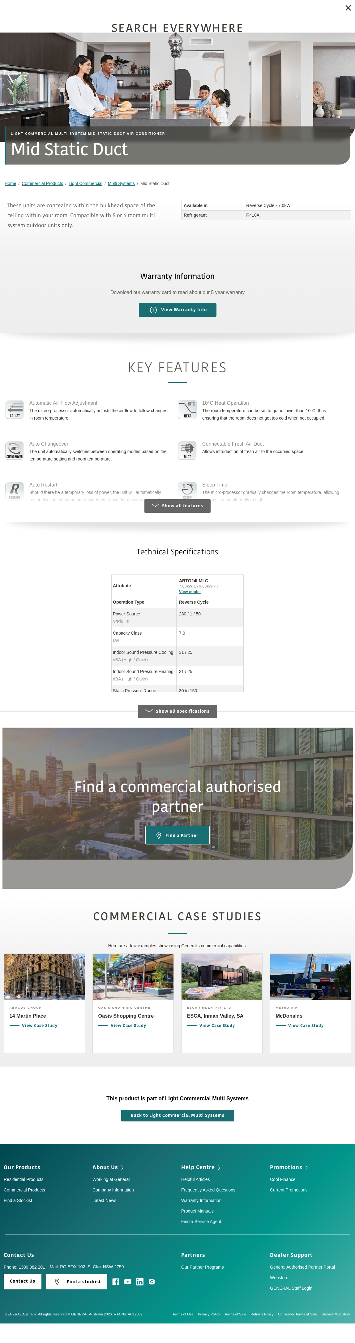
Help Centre (201, 1187)
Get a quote (316, 9)
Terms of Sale (238, 1334)
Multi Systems (121, 183)
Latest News (104, 1220)
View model (190, 592)
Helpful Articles (195, 1199)
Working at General (111, 1199)
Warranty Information (201, 1220)
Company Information (113, 1210)
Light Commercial (85, 183)
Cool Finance (283, 1199)
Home (10, 183)
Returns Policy (264, 1334)
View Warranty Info (178, 310)
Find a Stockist (264, 9)
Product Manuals (197, 1231)
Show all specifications (177, 731)
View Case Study (39, 1047)
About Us (108, 1187)
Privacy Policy (211, 1334)
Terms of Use (185, 1334)
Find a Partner (177, 856)
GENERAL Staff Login (291, 1308)
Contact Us (21, 1275)
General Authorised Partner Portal (302, 1287)
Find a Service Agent (201, 1242)
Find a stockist (76, 1302)
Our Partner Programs (202, 1287)
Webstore (279, 1298)
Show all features (177, 506)
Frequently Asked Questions (208, 1210)
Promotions (289, 1187)
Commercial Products (42, 183)
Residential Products (23, 1199)
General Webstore (336, 1334)
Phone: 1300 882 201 (24, 1287)
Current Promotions (288, 1210)
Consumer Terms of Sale (300, 1334)
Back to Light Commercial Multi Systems (178, 1136)
